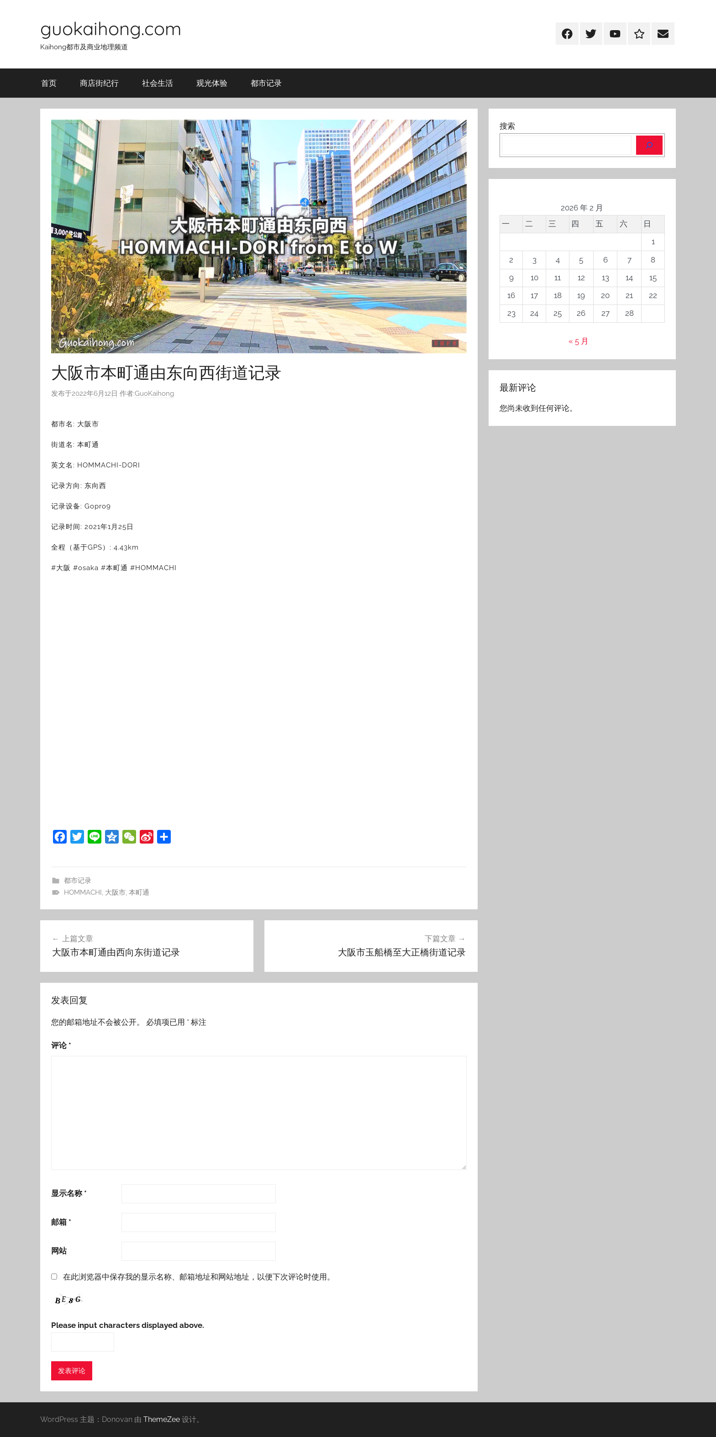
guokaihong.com (110, 28)
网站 (59, 1250)
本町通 (139, 892)
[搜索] (649, 145)
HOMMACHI (83, 892)
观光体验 (211, 83)
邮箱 (61, 1222)
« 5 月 (579, 341)
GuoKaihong (154, 393)
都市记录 (266, 83)
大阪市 (115, 892)
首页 (49, 83)
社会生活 (157, 83)
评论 (61, 1045)
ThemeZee (161, 1419)
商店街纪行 (99, 83)
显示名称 (69, 1193)
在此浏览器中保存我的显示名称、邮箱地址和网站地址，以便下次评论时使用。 (199, 1276)
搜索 (507, 126)
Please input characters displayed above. (127, 1325)
